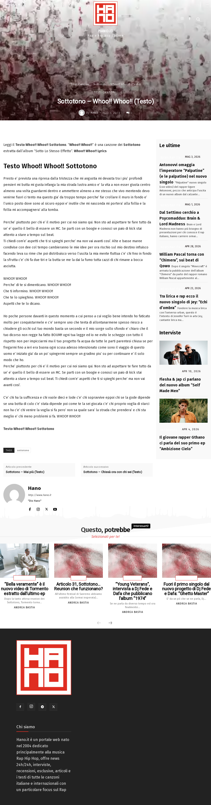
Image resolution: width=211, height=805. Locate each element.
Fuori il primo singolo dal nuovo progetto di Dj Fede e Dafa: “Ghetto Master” (186, 588)
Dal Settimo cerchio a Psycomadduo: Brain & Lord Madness (180, 210)
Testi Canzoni (80, 84)
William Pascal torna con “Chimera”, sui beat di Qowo (178, 247)
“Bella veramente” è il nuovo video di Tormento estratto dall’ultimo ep (24, 588)
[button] (198, 19)
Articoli (78, 578)
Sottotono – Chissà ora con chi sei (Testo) (112, 472)
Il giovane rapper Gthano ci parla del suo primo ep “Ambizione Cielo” (180, 413)
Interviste (168, 353)
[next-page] (110, 616)
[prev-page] (99, 616)
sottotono (23, 450)
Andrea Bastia (24, 605)
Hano (94, 112)
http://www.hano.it (39, 495)
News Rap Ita (169, 157)
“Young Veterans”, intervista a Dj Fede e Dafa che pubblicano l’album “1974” (132, 588)
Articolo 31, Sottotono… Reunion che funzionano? (78, 586)
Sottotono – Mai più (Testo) (25, 472)
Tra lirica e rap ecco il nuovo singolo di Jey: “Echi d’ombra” (180, 285)
